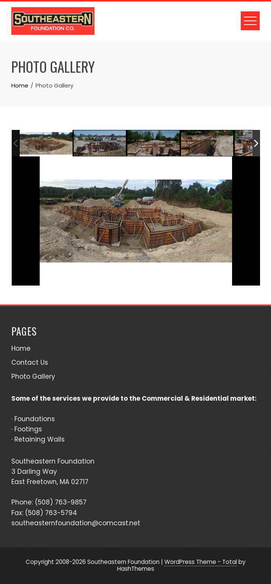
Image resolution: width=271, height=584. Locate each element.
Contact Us (29, 362)
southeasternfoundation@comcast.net (75, 523)
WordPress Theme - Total (200, 562)
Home (21, 348)
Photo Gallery (33, 376)
